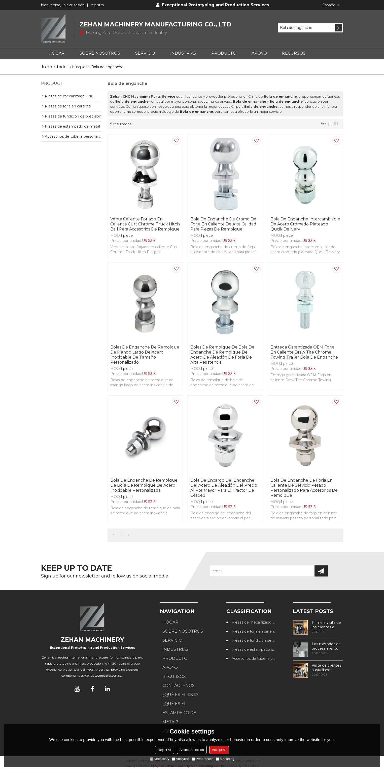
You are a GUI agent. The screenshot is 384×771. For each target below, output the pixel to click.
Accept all (219, 750)
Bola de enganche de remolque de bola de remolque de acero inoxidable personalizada (144, 485)
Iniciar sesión (73, 5)
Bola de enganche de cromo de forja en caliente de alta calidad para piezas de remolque (223, 224)
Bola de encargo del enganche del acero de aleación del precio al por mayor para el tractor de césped (223, 488)
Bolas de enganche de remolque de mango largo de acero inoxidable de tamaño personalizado (144, 355)
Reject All (164, 750)
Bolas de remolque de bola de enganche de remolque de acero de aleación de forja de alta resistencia (222, 355)
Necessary (159, 759)
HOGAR (56, 53)
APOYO (259, 53)
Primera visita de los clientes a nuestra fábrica (326, 624)
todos (62, 66)
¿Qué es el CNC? (180, 694)
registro (97, 5)
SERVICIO (145, 53)
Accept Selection (192, 750)
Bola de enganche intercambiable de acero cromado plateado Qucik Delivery (305, 224)
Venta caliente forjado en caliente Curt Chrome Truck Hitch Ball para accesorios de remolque (145, 224)
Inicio (47, 66)
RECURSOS (293, 53)
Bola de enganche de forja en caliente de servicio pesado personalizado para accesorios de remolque (304, 488)
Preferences (202, 759)
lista (330, 124)
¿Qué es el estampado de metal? (179, 712)
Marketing (225, 759)
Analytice (180, 759)
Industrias (183, 53)
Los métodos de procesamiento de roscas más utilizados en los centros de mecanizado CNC (327, 646)
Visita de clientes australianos (326, 667)
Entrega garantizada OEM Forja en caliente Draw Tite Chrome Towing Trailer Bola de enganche (304, 352)
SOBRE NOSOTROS (100, 53)
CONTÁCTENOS (178, 685)
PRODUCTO (223, 53)
